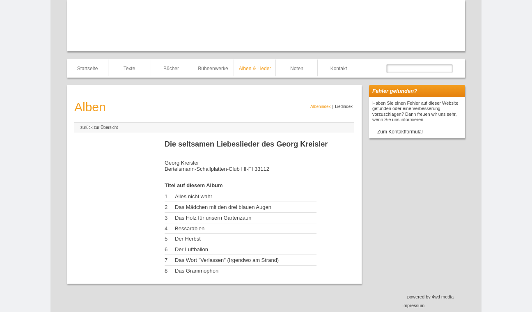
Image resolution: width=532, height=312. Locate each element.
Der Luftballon (191, 249)
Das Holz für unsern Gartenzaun (213, 218)
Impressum (413, 305)
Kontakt (338, 68)
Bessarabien (189, 228)
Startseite (87, 68)
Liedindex (344, 106)
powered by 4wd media (430, 296)
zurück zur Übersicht (99, 127)
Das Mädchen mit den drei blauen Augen (223, 207)
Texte (129, 68)
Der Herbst (188, 239)
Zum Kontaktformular (400, 132)
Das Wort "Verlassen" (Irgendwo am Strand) (227, 260)
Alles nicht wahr (193, 196)
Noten (296, 68)
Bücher (171, 68)
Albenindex (320, 106)
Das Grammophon (196, 271)
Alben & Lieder (255, 68)
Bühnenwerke (213, 68)
